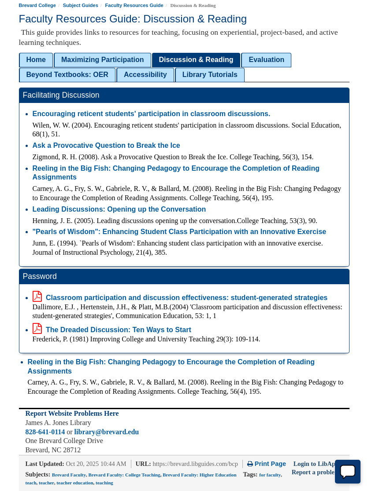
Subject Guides (80, 5)
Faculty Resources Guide (134, 5)
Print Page (266, 463)
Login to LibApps (318, 463)
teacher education (74, 482)
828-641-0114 (45, 432)
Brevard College (37, 5)
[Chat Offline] (348, 472)
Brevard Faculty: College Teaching (124, 474)
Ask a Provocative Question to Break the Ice (106, 145)
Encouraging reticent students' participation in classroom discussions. (152, 113)
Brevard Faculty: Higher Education (199, 474)
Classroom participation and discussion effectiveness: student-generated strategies (180, 297)
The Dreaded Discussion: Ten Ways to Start (112, 329)
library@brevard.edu (106, 432)
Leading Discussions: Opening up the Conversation (119, 209)
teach (31, 482)
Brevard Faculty (69, 474)
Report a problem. (317, 472)
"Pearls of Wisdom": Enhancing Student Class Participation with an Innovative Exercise (180, 231)
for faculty (270, 474)
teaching (104, 482)
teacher (46, 482)
